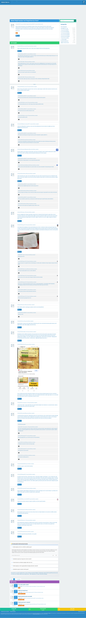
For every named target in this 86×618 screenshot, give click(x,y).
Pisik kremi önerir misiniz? (24, 602)
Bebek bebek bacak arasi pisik (25, 596)
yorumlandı (33, 61)
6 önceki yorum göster (22, 424)
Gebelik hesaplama (13, 611)
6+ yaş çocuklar (64, 39)
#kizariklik (19, 599)
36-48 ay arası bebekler (65, 36)
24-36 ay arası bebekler (65, 34)
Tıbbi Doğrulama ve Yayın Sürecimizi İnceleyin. (38, 574)
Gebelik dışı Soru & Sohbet (5, 611)
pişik (19, 587)
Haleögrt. (35, 586)
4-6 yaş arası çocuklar (65, 37)
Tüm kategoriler (64, 26)
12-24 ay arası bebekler (25, 586)
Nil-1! (33, 592)
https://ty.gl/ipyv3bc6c (22, 437)
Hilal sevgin (35, 604)
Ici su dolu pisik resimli (23, 584)
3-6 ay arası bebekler (25, 592)
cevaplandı (35, 86)
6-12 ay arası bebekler (65, 31)
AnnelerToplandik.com (81, 611)
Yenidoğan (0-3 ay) (25, 598)
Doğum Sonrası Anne (65, 42)
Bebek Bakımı (5, 2)
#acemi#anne (23, 593)
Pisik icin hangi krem (23, 590)
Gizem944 (33, 598)
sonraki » (19, 579)
